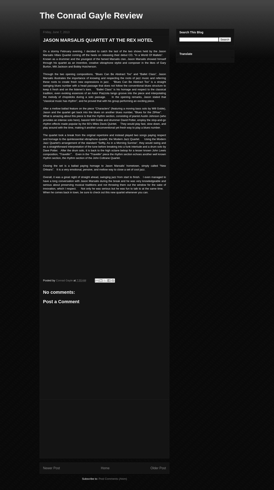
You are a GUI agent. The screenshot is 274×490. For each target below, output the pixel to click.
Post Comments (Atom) (113, 478)
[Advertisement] (104, 429)
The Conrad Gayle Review (91, 15)
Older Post (158, 468)
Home (105, 468)
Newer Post (51, 468)
